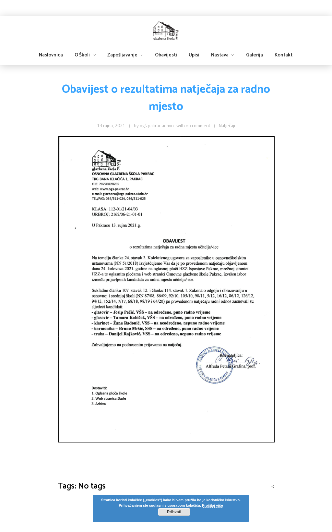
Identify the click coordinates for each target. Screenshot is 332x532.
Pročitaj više (212, 505)
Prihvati (174, 512)
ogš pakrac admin (157, 125)
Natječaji (227, 125)
